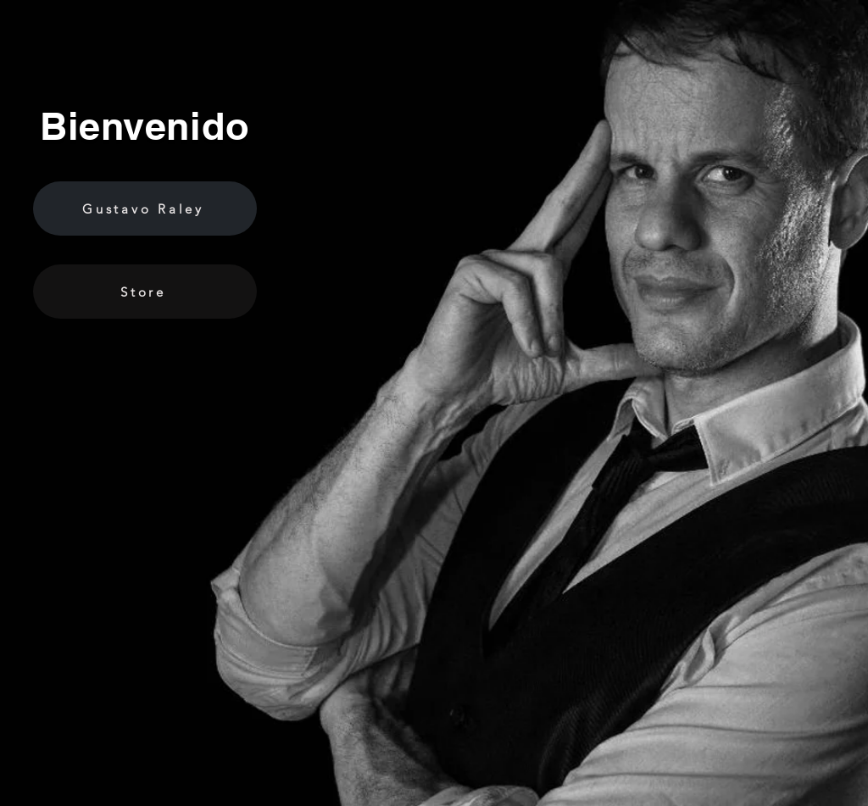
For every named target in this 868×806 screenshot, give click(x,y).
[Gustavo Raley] (145, 208)
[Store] (145, 291)
